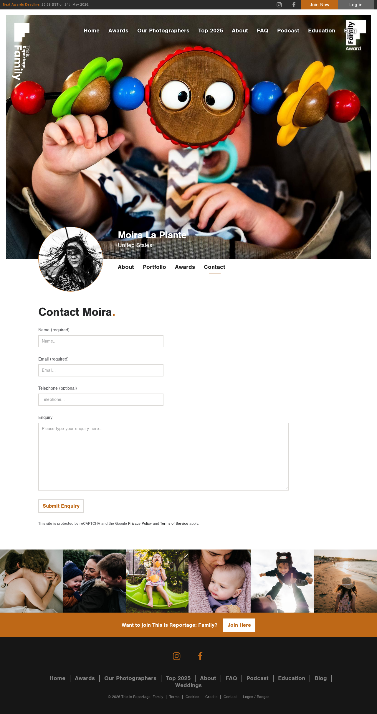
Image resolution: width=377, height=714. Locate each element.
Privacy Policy (140, 523)
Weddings (188, 685)
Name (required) (54, 330)
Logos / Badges (256, 697)
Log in (356, 5)
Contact (214, 267)
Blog (350, 30)
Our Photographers (163, 30)
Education (321, 30)
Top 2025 (210, 30)
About (240, 30)
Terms (174, 697)
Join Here (239, 625)
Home (92, 30)
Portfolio (154, 267)
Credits (211, 697)
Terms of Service (174, 523)
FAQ (262, 30)
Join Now (319, 5)
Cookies (192, 697)
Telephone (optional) (57, 388)
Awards (118, 30)
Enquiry (45, 417)
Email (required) (53, 359)
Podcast (288, 30)
